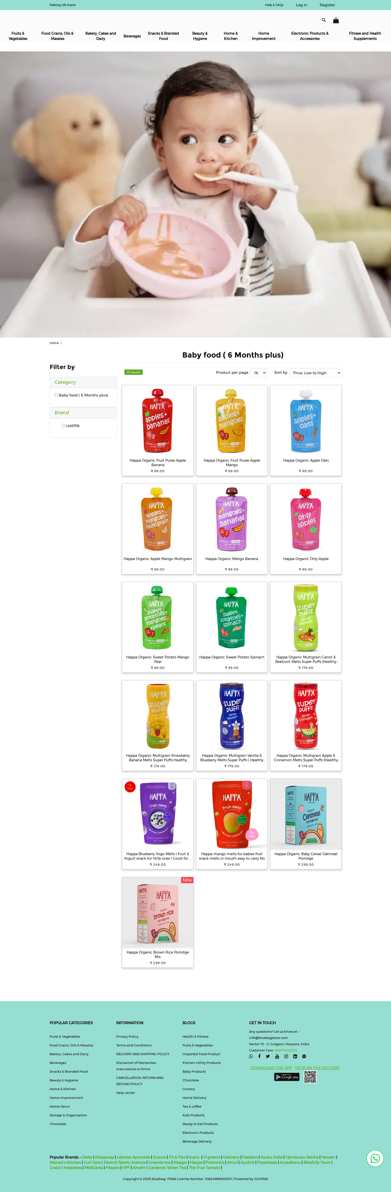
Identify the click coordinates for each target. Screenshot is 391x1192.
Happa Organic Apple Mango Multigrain (158, 559)
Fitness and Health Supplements (365, 36)
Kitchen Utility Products (202, 1063)
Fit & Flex (177, 1157)
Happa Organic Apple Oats (306, 460)
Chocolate (58, 1124)
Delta (87, 1157)
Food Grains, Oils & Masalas (57, 36)
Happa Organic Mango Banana (231, 559)
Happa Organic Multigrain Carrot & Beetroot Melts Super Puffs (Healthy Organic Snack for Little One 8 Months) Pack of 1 (306, 659)
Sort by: (281, 372)
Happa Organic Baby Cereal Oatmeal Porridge (306, 856)
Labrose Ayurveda (133, 1157)
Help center (125, 1093)
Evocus (159, 1157)
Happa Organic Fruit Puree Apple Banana (158, 462)
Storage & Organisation (68, 1115)
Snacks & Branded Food (163, 36)
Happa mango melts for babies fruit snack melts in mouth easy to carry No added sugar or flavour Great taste (232, 856)
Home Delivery (194, 1098)
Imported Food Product (201, 1054)
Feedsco (249, 1157)
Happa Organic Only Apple (306, 559)
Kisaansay (104, 1157)
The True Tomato (205, 1167)
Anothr (139, 1167)
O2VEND (261, 1179)
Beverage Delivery (197, 1141)
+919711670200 (285, 1050)
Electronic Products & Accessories (309, 36)
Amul (231, 1162)
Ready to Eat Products (200, 1124)
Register (327, 4)
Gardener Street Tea (168, 1167)
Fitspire (112, 1167)
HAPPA (71, 425)
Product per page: (232, 372)
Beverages (132, 36)
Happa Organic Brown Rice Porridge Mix (158, 954)
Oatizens (231, 1157)
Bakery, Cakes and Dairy (100, 36)
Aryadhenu (290, 1162)
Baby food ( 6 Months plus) (81, 395)
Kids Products (193, 1115)
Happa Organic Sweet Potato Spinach (231, 657)
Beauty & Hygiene (199, 36)
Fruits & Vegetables (18, 36)
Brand (62, 412)
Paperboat (267, 1162)
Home (56, 343)
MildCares (94, 1167)
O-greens (211, 1157)
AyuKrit (247, 1162)
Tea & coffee (192, 1106)
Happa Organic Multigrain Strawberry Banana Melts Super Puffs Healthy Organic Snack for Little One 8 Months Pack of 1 (158, 757)
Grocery (189, 1089)
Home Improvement (264, 36)
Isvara (194, 1157)
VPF (126, 1167)
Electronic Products (198, 1133)
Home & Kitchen (231, 36)
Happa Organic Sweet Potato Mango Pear (157, 659)
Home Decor (60, 1106)
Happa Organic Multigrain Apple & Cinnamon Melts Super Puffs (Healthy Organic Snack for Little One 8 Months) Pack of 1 (306, 757)
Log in (301, 4)
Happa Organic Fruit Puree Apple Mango (232, 462)
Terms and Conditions (134, 1045)
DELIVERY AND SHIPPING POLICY (142, 1054)
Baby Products (194, 1071)
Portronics (214, 1162)
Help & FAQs (274, 5)
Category (65, 382)
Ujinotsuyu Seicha (302, 1157)
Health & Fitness (195, 1036)
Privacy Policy (127, 1036)
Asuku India (272, 1157)
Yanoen (328, 1157)
